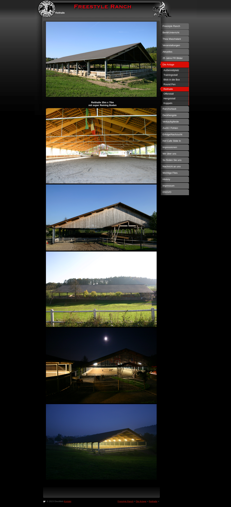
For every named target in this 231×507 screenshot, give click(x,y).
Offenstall (169, 93)
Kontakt (67, 501)
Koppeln (168, 103)
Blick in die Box (172, 79)
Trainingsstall (171, 74)
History (166, 179)
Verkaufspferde (171, 121)
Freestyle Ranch (171, 26)
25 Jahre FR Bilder (173, 58)
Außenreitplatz (171, 70)
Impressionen (170, 147)
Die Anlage (168, 64)
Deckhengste (170, 115)
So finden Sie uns (172, 160)
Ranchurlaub (169, 108)
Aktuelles (167, 51)
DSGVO (167, 192)
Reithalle (168, 89)
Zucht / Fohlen (170, 128)
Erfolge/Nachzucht (172, 134)
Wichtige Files (170, 172)
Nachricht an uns (172, 166)
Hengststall (169, 98)
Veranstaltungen (171, 45)
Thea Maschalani (172, 38)
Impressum (169, 185)
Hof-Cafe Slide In (172, 140)
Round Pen (170, 84)
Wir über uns (169, 153)
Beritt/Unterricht (171, 32)
